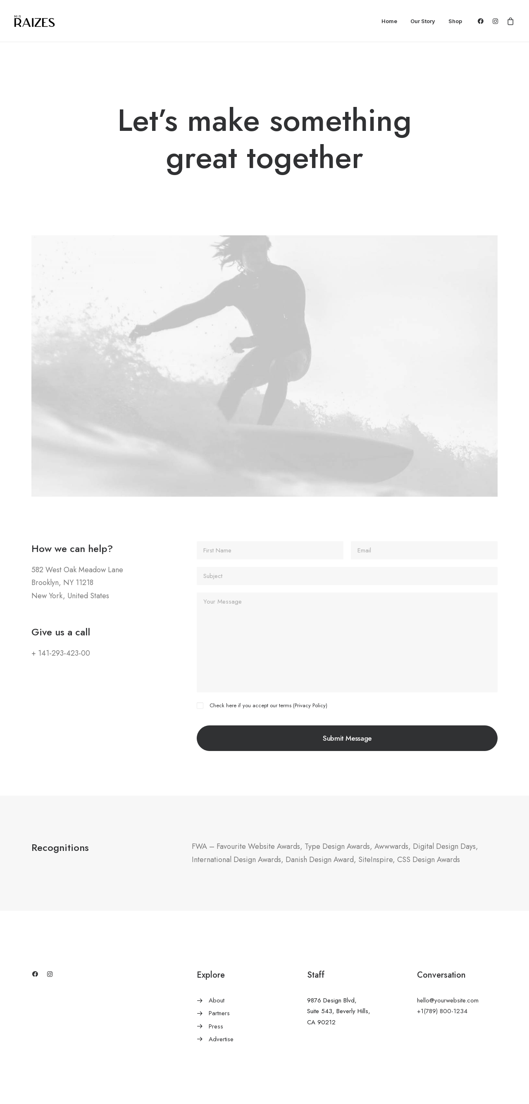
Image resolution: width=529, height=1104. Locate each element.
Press (216, 1026)
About (216, 1000)
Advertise (221, 1039)
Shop (455, 21)
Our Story (422, 21)
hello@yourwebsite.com (448, 1000)
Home (389, 21)
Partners (219, 1013)
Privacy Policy (310, 705)
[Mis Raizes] (34, 21)
